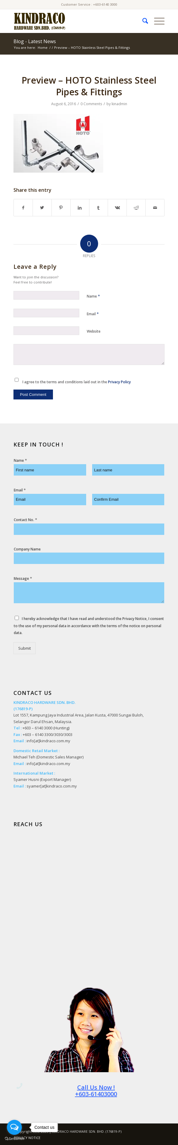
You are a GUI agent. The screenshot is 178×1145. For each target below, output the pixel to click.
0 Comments (91, 103)
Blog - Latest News (34, 41)
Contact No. (25, 519)
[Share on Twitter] (42, 207)
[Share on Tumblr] (98, 207)
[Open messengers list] (14, 1127)
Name (93, 296)
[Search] (142, 21)
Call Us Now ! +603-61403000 (96, 1090)
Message (23, 578)
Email (93, 313)
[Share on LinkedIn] (80, 207)
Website (94, 331)
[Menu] (156, 21)
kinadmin (119, 103)
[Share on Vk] (117, 207)
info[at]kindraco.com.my (48, 740)
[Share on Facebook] (23, 207)
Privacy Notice (134, 618)
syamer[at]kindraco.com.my (52, 786)
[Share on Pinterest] (61, 207)
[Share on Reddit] (136, 207)
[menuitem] (142, 21)
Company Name (27, 549)
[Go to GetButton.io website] (14, 1139)
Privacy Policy (119, 381)
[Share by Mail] (155, 207)
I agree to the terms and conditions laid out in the (76, 381)
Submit (24, 648)
